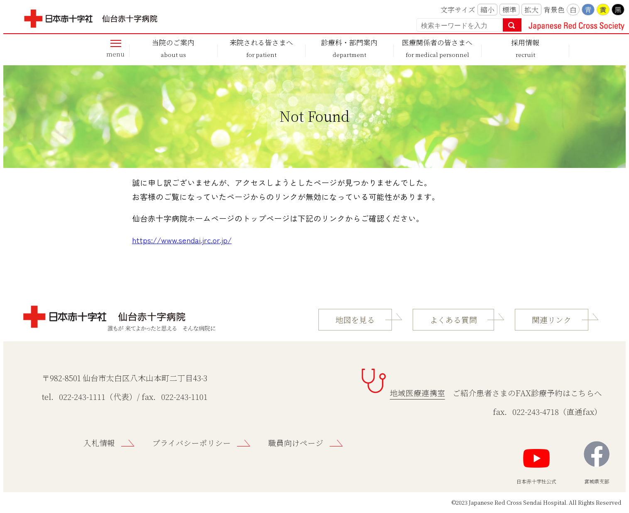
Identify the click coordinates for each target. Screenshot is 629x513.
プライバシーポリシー (191, 442)
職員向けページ (295, 442)
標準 (509, 10)
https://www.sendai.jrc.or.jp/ (182, 239)
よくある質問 (453, 319)
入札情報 (99, 442)
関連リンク (551, 319)
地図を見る (355, 319)
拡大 (531, 10)
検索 (512, 25)
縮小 (487, 10)
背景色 (554, 10)
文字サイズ (458, 10)
